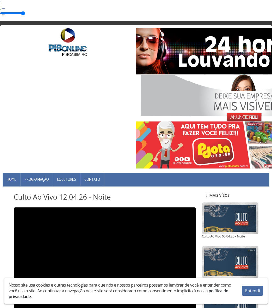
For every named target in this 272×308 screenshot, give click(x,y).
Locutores (66, 179)
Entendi (252, 291)
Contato (92, 179)
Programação (37, 179)
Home (11, 179)
